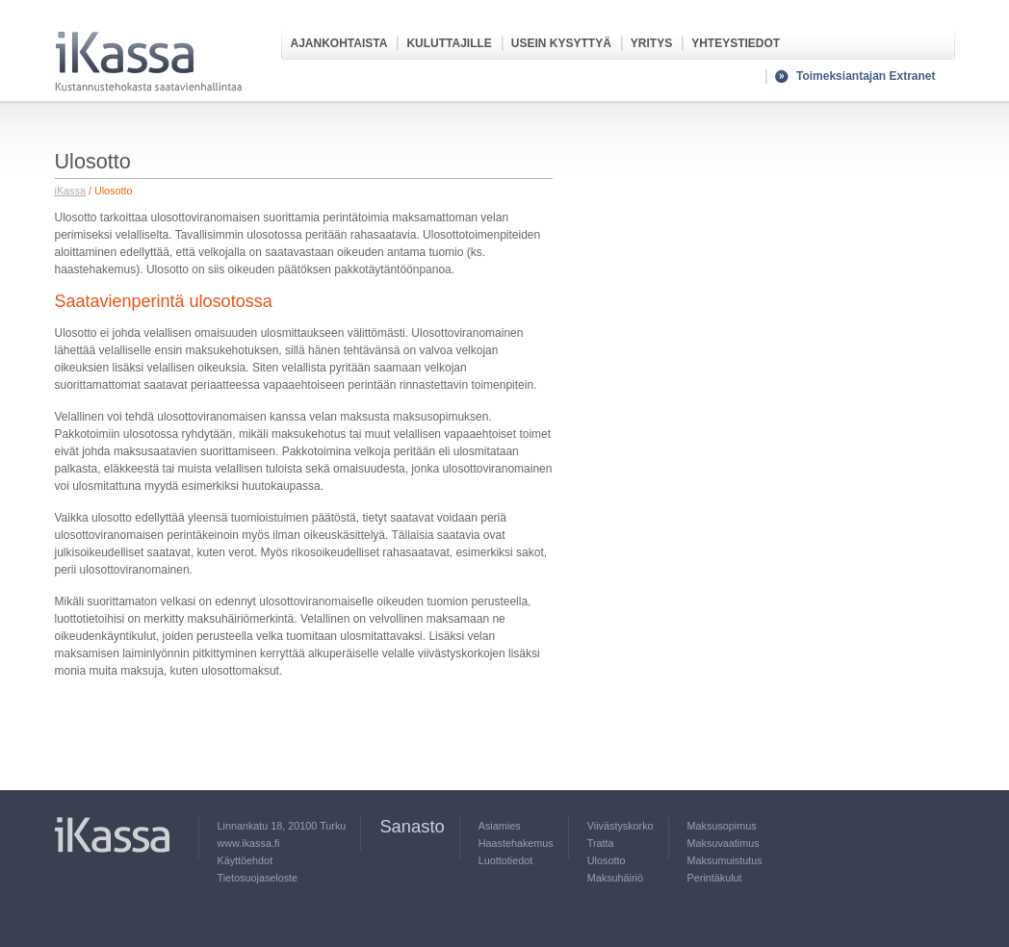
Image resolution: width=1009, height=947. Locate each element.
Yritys (651, 43)
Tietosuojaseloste (258, 877)
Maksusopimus (722, 826)
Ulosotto (606, 860)
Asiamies (500, 826)
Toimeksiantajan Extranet (866, 76)
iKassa (70, 190)
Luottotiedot (505, 860)
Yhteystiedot (735, 43)
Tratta (600, 843)
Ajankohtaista (339, 43)
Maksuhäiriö (615, 877)
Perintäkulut (714, 877)
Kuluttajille (448, 43)
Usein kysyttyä (561, 43)
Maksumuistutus (725, 860)
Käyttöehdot (245, 860)
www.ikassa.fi (249, 843)
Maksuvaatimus (723, 843)
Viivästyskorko (620, 826)
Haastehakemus (516, 843)
